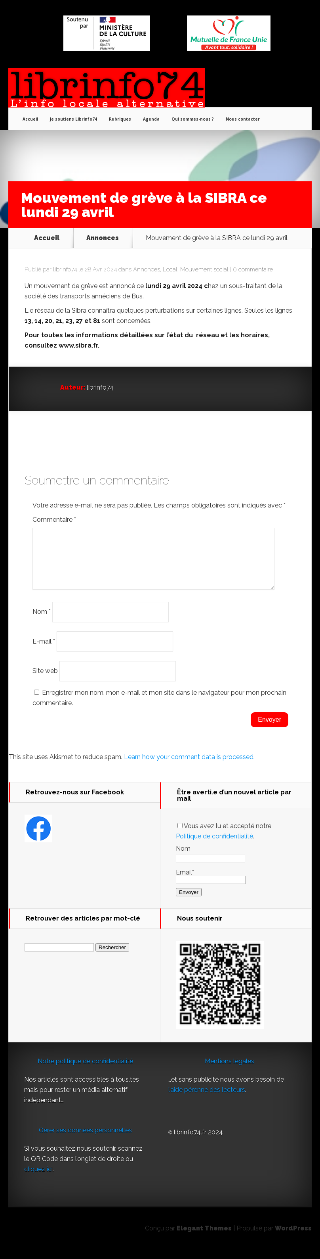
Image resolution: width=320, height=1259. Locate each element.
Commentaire (54, 519)
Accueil (30, 119)
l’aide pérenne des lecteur (205, 1099)
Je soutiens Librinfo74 (73, 119)
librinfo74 (65, 269)
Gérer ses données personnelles (85, 1140)
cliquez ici (38, 1178)
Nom (41, 621)
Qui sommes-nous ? (192, 119)
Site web (45, 680)
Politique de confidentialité (214, 846)
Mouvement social (204, 269)
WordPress (293, 1238)
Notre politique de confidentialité (85, 1070)
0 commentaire (253, 269)
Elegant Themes (204, 1238)
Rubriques (120, 119)
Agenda (151, 119)
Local (170, 269)
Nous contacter (243, 119)
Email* (211, 885)
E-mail (43, 650)
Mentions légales (229, 1070)
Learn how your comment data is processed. (189, 766)
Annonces (102, 238)
